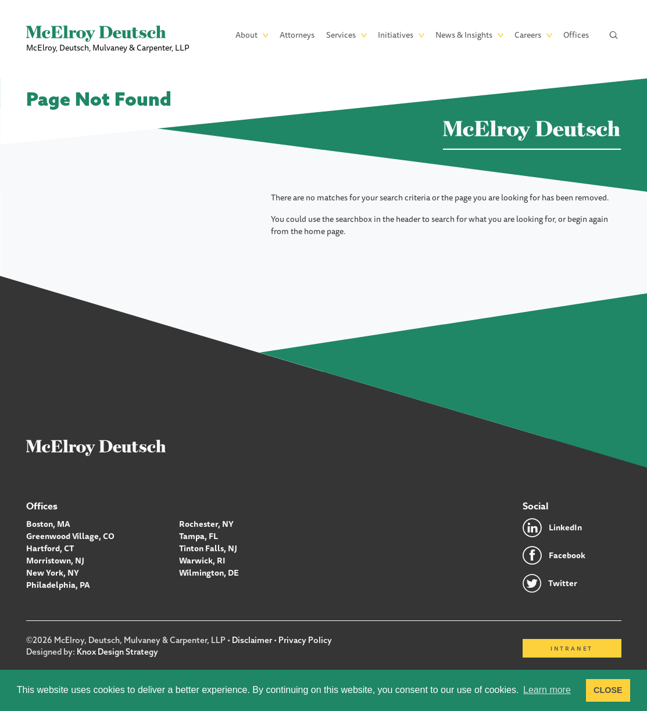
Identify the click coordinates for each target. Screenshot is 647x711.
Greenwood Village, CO (70, 536)
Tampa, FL (198, 536)
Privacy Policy (305, 640)
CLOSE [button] (608, 690)
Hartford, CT (50, 548)
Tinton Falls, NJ (208, 548)
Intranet (572, 648)
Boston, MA (48, 524)
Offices (576, 34)
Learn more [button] (547, 690)
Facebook (567, 555)
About (246, 34)
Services (341, 34)
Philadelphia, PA (58, 585)
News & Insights (463, 34)
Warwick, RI (202, 560)
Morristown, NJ (55, 560)
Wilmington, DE (209, 572)
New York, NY (52, 572)
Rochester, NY (206, 524)
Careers (527, 34)
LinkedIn (565, 527)
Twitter (562, 583)
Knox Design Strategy (117, 652)
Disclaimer (252, 640)
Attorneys (297, 34)
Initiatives (395, 34)
